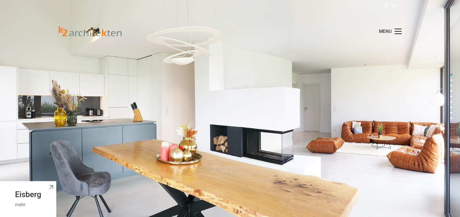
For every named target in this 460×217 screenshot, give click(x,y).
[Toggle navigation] (390, 31)
